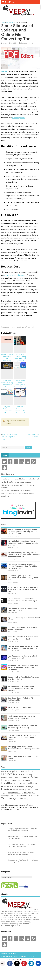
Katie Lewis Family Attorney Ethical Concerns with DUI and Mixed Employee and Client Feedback (24, 554)
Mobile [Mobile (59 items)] (29, 790)
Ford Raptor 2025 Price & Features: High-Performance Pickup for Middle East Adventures (22, 566)
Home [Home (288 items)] (33, 783)
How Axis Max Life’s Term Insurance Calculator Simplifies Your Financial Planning (22, 737)
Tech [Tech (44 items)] (37, 796)
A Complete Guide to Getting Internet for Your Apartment (20, 358)
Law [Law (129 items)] (26, 786)
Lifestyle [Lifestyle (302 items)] (6, 789)
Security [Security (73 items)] (20, 793)
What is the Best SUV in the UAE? (21, 707)
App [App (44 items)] (8, 771)
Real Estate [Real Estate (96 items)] (12, 792)
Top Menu (8, 2)
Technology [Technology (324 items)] (8, 798)
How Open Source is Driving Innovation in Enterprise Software (7, 385)
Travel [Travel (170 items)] (19, 798)
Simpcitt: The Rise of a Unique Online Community (7, 358)
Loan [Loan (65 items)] (14, 790)
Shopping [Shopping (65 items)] (4, 795)
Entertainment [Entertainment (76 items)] (25, 777)
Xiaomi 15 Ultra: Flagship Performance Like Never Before (23, 678)
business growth (18, 118)
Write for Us (30, 956)
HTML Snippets (11, 959)
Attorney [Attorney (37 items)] (24, 771)
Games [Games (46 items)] (23, 781)
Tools (32, 327)
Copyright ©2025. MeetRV (9, 954)
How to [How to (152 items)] (5, 786)
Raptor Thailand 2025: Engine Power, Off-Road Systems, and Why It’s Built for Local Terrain (22, 531)
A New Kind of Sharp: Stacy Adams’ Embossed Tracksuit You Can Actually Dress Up (23, 543)
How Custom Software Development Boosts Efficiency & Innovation (20, 385)
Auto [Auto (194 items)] (30, 771)
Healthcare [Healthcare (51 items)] (14, 784)
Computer (6, 327)
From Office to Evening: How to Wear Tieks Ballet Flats (23, 609)
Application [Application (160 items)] (15, 771)
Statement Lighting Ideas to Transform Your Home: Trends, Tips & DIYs (23, 578)
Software (27, 327)
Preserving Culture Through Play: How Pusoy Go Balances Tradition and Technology (23, 667)
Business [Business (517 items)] (7, 774)
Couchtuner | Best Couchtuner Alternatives (16, 491)
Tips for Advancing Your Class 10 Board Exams (24, 619)
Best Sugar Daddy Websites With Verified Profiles (21, 699)
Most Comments (8, 474)
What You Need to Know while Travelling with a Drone (9, 436)
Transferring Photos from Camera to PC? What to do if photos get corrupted (20, 412)
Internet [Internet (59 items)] (21, 787)
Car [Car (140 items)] (16, 774)
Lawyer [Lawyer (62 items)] (30, 787)
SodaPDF (21, 327)
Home (3, 956)
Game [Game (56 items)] (18, 781)
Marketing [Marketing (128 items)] (21, 789)
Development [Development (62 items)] (6, 777)
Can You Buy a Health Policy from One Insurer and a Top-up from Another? (23, 647)
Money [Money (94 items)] (35, 789)
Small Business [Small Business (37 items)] (12, 796)
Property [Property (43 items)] (4, 793)
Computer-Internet (27, 43)
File (11, 327)
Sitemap (23, 956)
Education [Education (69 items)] (14, 777)
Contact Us (16, 956)
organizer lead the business (14, 275)
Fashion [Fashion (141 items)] (35, 777)
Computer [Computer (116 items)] (23, 774)
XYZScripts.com (29, 959)
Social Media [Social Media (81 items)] (22, 795)
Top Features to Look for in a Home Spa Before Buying (22, 628)
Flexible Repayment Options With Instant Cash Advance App (21, 717)
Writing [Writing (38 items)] (26, 799)
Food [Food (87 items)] (14, 780)
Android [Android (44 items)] (3, 771)
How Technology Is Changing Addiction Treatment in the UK (23, 657)
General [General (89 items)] (28, 780)
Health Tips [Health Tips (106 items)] (24, 783)
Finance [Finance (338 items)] (6, 780)
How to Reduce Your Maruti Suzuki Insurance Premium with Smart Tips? (22, 600)
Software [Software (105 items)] (31, 795)
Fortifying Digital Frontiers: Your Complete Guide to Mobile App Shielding (21, 688)
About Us (9, 956)
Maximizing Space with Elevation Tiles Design (23, 757)
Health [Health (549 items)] (6, 783)
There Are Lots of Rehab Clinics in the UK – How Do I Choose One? (23, 638)
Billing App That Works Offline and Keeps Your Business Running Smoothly (23, 748)
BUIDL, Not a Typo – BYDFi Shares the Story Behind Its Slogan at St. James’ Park (23, 589)
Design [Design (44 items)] (30, 775)
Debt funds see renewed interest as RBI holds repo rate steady (22, 727)
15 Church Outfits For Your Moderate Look (16, 482)
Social (5, 455)
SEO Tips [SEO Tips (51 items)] (32, 793)
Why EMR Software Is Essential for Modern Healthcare (7, 411)
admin (5, 43)
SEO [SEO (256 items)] (26, 792)
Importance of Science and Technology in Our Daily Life (20, 479)
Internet (15, 327)
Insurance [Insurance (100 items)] (13, 786)
